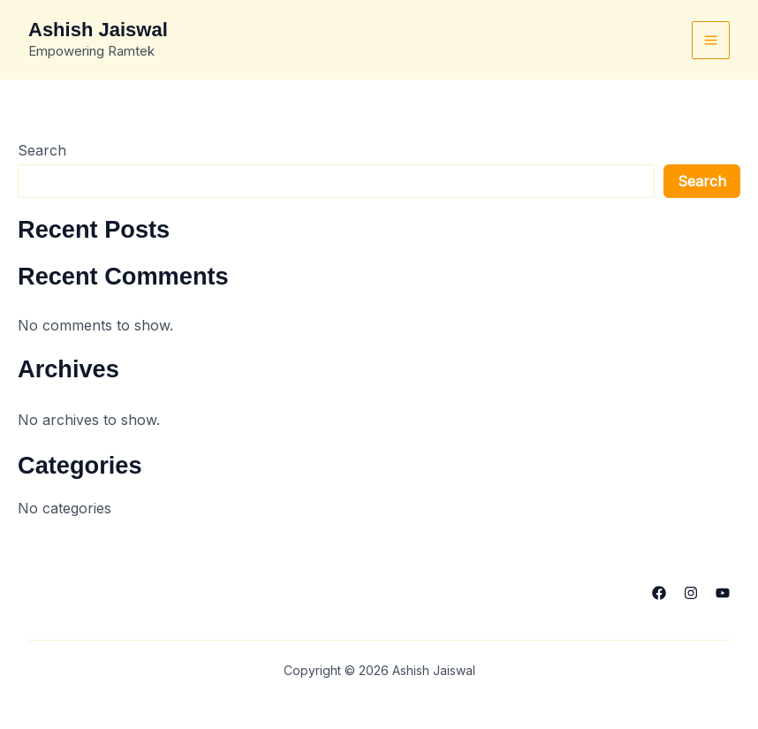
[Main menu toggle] (711, 40)
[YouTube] (723, 593)
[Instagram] (691, 593)
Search (42, 150)
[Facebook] (659, 593)
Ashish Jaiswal (98, 30)
